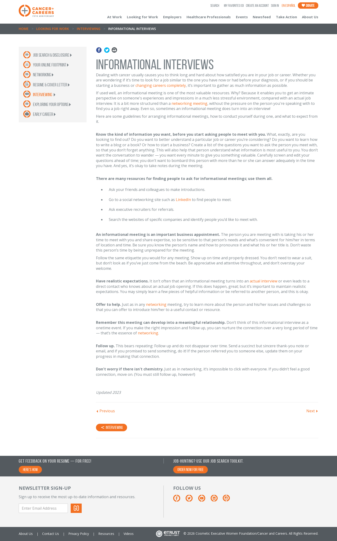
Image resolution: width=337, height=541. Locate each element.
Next (310, 410)
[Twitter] (191, 500)
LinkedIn (183, 199)
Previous (107, 410)
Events (242, 17)
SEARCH (214, 5)
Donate (308, 5)
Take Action (286, 17)
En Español (288, 5)
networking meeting (189, 103)
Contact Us (50, 533)
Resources (106, 533)
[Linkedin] (216, 500)
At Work (114, 17)
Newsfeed (262, 17)
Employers (172, 17)
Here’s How (30, 469)
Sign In (275, 5)
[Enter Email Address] (43, 508)
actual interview (263, 281)
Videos (129, 533)
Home (24, 28)
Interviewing (88, 28)
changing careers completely (161, 85)
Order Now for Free (190, 469)
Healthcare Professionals (209, 17)
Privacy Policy (78, 533)
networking (156, 304)
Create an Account (257, 5)
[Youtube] (204, 500)
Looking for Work (142, 17)
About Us (310, 17)
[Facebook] (179, 500)
